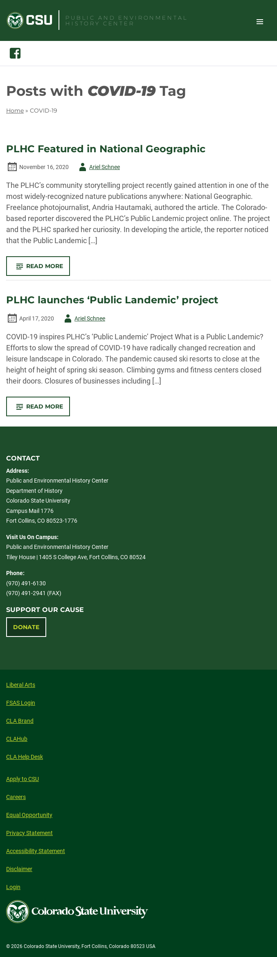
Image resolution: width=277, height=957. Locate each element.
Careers (16, 797)
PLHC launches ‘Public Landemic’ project (112, 300)
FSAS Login (20, 703)
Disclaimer (19, 869)
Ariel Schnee (98, 167)
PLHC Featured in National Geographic (105, 149)
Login (13, 887)
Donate (26, 627)
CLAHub (16, 739)
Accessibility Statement (35, 851)
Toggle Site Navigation (260, 21)
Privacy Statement (29, 833)
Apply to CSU (22, 779)
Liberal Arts (20, 685)
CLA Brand (20, 721)
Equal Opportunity (29, 815)
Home (15, 110)
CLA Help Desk (24, 757)
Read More (41, 269)
